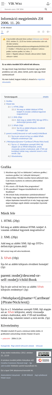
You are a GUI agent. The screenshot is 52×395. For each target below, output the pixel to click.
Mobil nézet (6, 378)
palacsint (6, 338)
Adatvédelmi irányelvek (10, 375)
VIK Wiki (15, 3)
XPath (7, 258)
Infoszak (39, 346)
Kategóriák (5, 346)
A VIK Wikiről (27, 375)
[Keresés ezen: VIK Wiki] (26, 9)
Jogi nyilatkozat (41, 375)
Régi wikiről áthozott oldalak (22, 346)
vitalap (46, 39)
